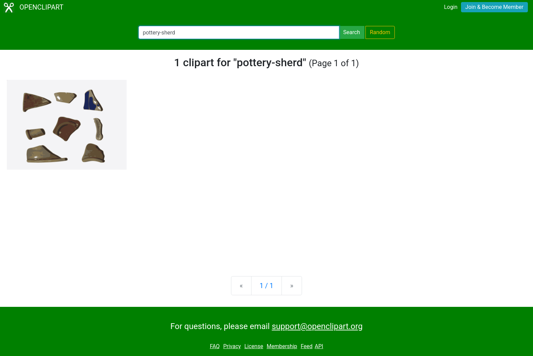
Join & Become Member (494, 7)
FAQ (215, 346)
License (253, 346)
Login (450, 7)
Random (380, 32)
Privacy (232, 346)
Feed (307, 346)
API (319, 346)
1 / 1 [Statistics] (267, 286)
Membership (281, 346)
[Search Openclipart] (239, 32)
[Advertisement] (266, 217)
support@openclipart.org (317, 326)
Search (351, 32)
